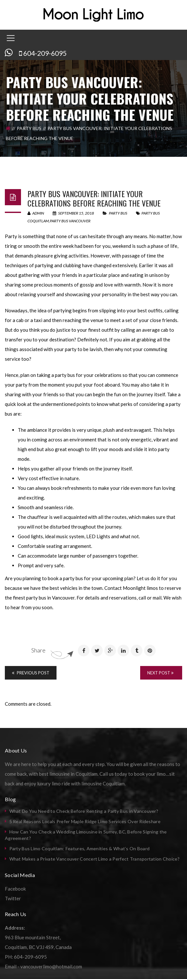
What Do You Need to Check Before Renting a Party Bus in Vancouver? (83, 811)
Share (38, 650)
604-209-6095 (45, 53)
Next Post (160, 672)
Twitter (13, 898)
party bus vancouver (70, 220)
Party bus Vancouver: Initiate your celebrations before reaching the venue (94, 198)
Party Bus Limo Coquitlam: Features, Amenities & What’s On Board (79, 848)
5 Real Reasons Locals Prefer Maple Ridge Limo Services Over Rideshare (85, 821)
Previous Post (30, 672)
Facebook (15, 889)
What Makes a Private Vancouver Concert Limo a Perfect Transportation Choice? (94, 859)
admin (35, 213)
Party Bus (29, 128)
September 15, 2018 (74, 213)
